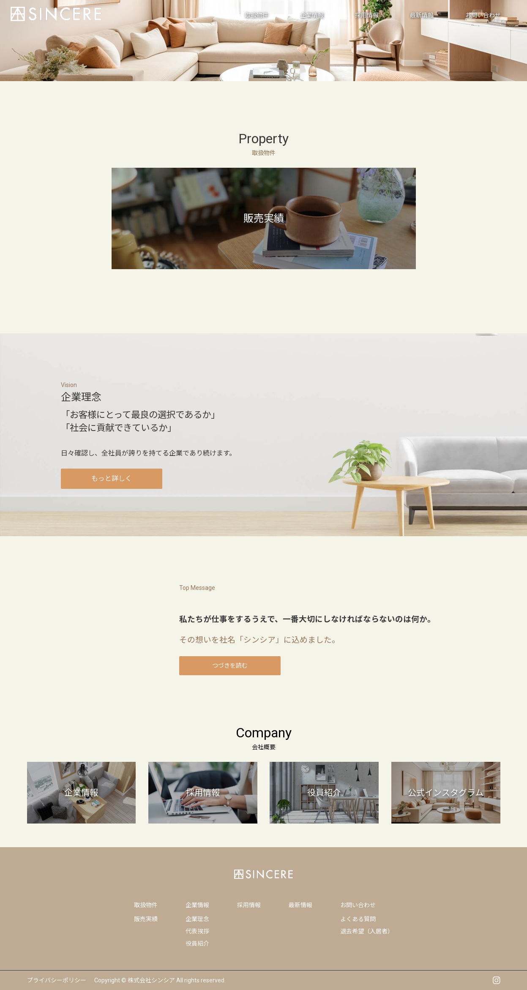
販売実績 (146, 919)
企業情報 (197, 905)
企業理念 (197, 919)
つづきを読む (230, 665)
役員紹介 (197, 943)
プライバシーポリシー (56, 980)
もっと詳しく (111, 479)
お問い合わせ (358, 905)
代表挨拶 (197, 931)
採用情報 (249, 905)
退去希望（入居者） (366, 931)
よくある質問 (358, 919)
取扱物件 (146, 905)
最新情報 (300, 905)
